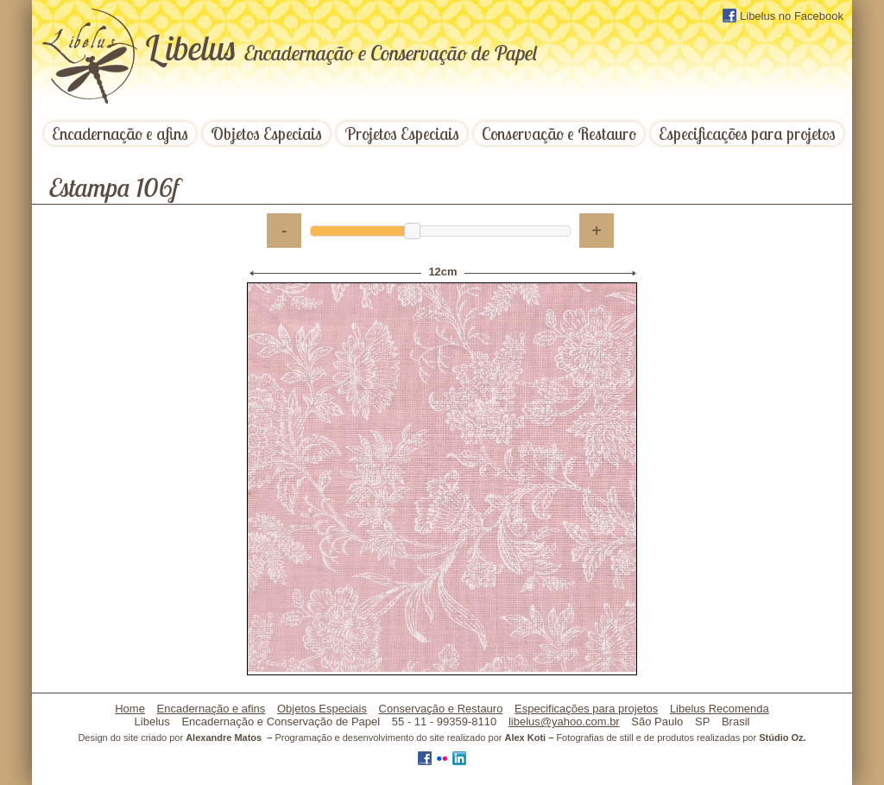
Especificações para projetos (747, 133)
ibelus (340, 47)
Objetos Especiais (266, 133)
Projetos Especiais (401, 133)
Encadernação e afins (120, 133)
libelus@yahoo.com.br (564, 721)
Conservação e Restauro (559, 133)
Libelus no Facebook (783, 15)
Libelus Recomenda (719, 708)
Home (130, 708)
